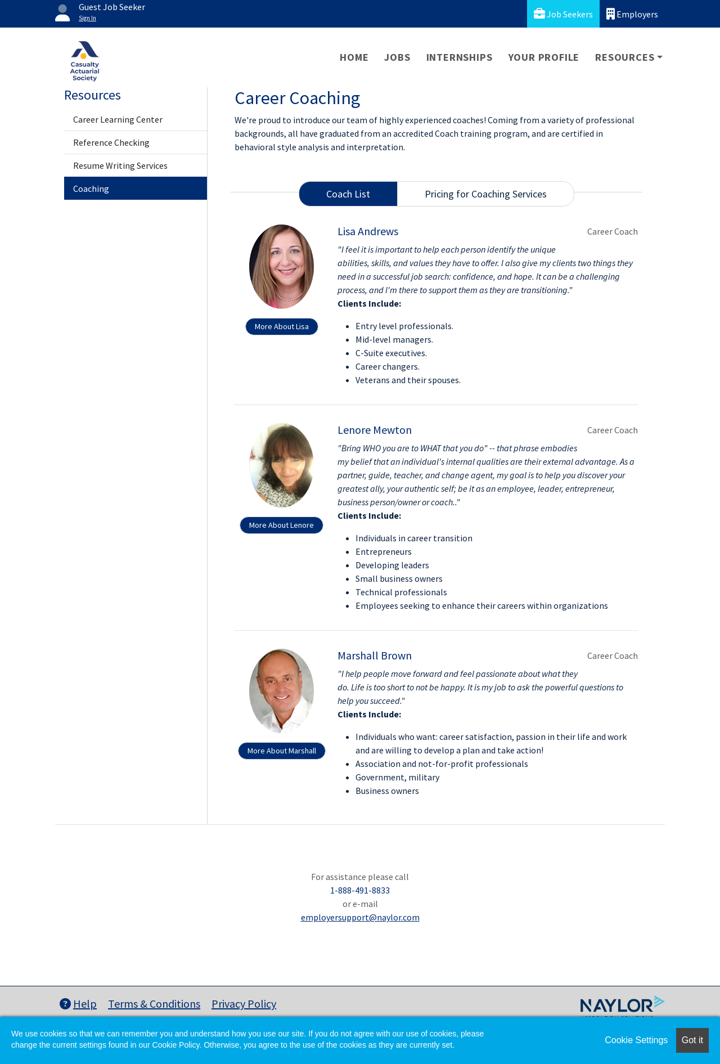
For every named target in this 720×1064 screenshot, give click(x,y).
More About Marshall (282, 751)
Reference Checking (111, 142)
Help (78, 1003)
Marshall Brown (375, 655)
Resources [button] (624, 57)
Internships (459, 57)
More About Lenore (281, 525)
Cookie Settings (636, 1040)
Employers (632, 14)
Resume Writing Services (120, 165)
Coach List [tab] (348, 193)
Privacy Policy (244, 1003)
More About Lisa (282, 326)
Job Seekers (563, 14)
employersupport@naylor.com (360, 917)
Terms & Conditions (154, 1003)
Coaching (91, 188)
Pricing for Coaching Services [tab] (486, 193)
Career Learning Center (118, 119)
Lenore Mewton (375, 430)
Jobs (397, 57)
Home (354, 57)
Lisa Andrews (368, 231)
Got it (692, 1040)
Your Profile (544, 57)
